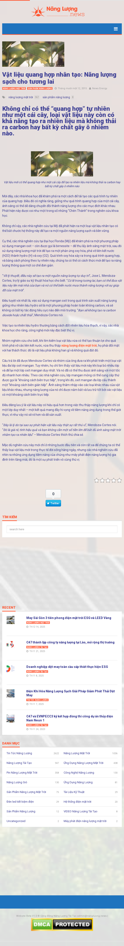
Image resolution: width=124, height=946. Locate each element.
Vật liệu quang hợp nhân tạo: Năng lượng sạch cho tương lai (59, 78)
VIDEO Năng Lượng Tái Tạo (80, 811)
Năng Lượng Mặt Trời (14, 88)
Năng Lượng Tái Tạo (37, 647)
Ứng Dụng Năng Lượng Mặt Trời (83, 762)
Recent (9, 608)
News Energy (99, 88)
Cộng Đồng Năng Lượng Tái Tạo (58, 916)
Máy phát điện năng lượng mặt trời (85, 821)
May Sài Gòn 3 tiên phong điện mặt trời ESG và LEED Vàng (68, 618)
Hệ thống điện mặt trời (77, 801)
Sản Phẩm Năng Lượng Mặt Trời (26, 792)
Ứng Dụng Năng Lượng (78, 782)
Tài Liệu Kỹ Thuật (74, 792)
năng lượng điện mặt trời (79, 345)
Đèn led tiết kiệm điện (20, 801)
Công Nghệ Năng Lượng (79, 772)
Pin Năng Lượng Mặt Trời (22, 772)
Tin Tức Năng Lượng (37, 700)
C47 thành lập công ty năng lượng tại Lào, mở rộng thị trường (70, 642)
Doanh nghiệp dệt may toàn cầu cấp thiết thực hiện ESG (67, 667)
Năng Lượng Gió (17, 782)
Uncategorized (16, 821)
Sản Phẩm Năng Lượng (40, 88)
